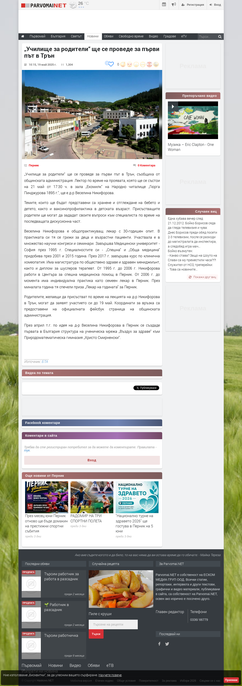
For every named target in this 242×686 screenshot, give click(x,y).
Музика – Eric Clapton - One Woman (191, 147)
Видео (75, 665)
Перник (34, 165)
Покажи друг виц (202, 277)
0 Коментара (146, 165)
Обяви (94, 665)
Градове (170, 36)
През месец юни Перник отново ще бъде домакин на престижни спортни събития (46, 523)
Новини (93, 36)
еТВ (110, 665)
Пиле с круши (100, 613)
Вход (92, 460)
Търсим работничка (61, 635)
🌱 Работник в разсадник (56, 607)
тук (27, 450)
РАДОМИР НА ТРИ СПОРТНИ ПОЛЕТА (86, 518)
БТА (45, 361)
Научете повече (110, 675)
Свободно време (131, 36)
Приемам (231, 680)
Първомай (32, 665)
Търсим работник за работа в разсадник (61, 576)
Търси (96, 634)
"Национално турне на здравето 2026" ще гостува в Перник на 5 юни (134, 523)
